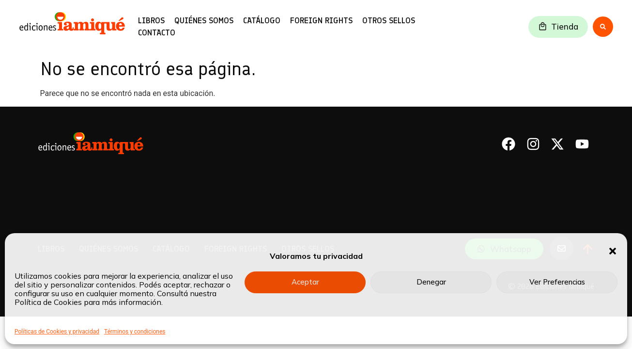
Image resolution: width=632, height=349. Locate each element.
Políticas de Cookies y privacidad (57, 331)
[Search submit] (603, 26)
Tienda (564, 26)
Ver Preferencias (557, 281)
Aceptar (305, 281)
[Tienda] (542, 26)
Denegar (431, 281)
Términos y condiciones (134, 331)
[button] (612, 251)
